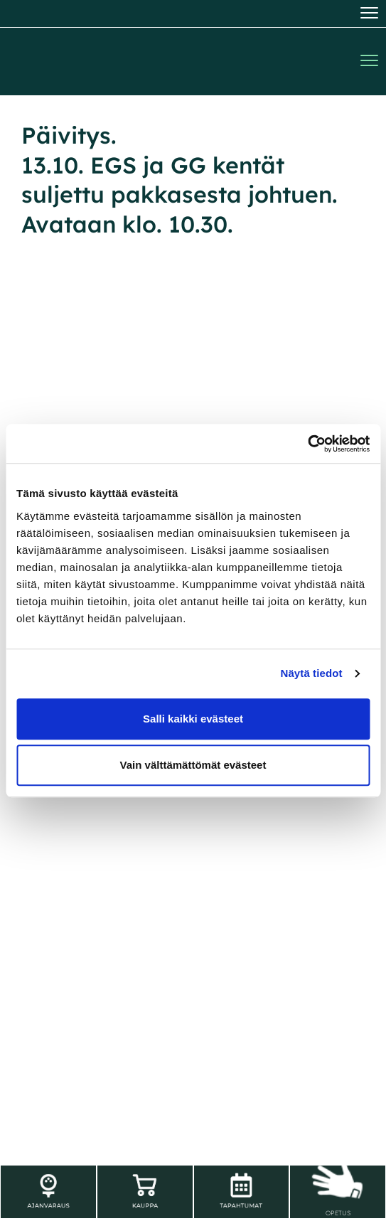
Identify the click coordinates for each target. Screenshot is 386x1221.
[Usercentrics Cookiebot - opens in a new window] (307, 443)
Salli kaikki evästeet (193, 719)
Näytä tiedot (312, 673)
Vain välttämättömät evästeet (193, 765)
